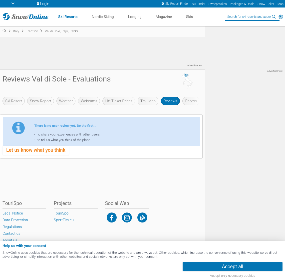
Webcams (89, 101)
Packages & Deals (242, 4)
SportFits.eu (64, 220)
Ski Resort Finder (177, 4)
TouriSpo (61, 213)
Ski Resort (13, 101)
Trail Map (148, 101)
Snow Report (40, 101)
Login (44, 4)
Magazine (164, 16)
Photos (191, 101)
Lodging (135, 16)
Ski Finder (198, 4)
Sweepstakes (218, 4)
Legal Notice (12, 213)
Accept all (232, 267)
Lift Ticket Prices (118, 101)
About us (9, 240)
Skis (189, 16)
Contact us (11, 233)
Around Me (281, 17)
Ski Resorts (67, 16)
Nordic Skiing (103, 16)
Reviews (170, 101)
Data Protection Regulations (15, 223)
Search (274, 17)
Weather (66, 101)
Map (281, 4)
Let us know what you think (35, 150)
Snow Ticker (266, 4)
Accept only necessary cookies (232, 276)
